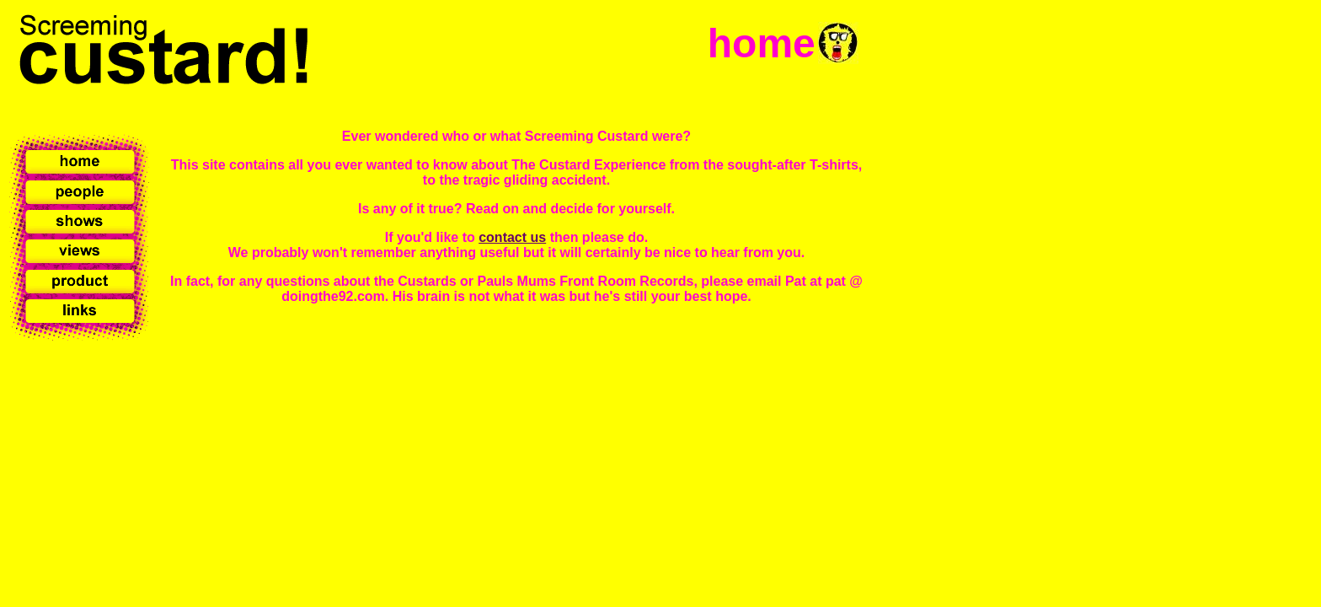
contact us (512, 237)
